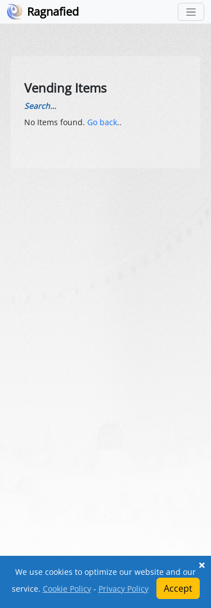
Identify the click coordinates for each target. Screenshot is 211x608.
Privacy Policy (123, 588)
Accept (178, 588)
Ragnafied (53, 11)
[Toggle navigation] (191, 12)
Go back (102, 122)
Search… (40, 105)
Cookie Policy (67, 588)
